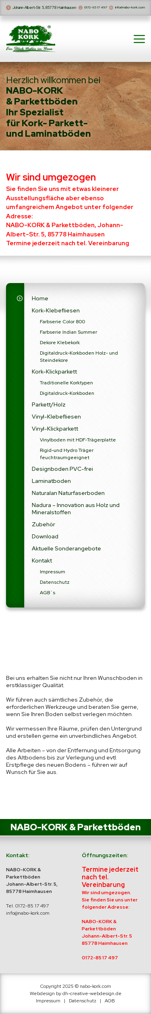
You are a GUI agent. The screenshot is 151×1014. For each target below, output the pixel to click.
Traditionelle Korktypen (66, 386)
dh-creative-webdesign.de (92, 993)
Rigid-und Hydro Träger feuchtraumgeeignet (66, 457)
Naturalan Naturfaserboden (68, 496)
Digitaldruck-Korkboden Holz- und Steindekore (79, 360)
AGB (110, 1001)
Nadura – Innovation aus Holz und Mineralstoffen (76, 512)
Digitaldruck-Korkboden (67, 396)
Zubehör (43, 527)
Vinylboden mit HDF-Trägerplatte (78, 443)
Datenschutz (55, 585)
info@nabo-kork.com (122, 7)
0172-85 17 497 (91, 7)
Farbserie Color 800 (62, 325)
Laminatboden (51, 484)
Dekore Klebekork (60, 346)
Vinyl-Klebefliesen (56, 419)
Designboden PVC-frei (62, 472)
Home (40, 301)
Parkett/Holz (49, 407)
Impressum (52, 575)
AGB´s (47, 596)
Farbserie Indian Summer (68, 335)
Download (45, 539)
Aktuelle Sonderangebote (66, 551)
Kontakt (42, 563)
